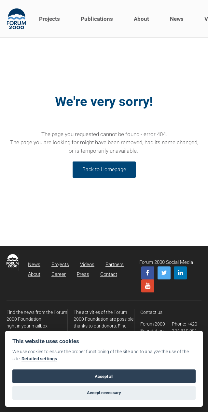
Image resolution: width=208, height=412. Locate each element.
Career (58, 274)
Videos (87, 264)
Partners (114, 264)
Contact (108, 274)
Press (83, 274)
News (177, 19)
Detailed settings (39, 359)
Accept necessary (104, 392)
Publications (97, 19)
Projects (49, 19)
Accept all (104, 376)
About (141, 19)
